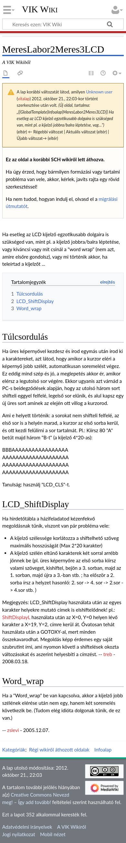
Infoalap (102, 749)
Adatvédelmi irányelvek (27, 827)
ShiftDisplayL (16, 617)
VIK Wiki (40, 9)
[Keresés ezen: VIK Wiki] (63, 24)
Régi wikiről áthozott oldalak (59, 749)
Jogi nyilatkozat (18, 834)
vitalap (24, 98)
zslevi (13, 730)
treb (107, 654)
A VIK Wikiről (71, 827)
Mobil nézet (53, 834)
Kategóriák (14, 749)
